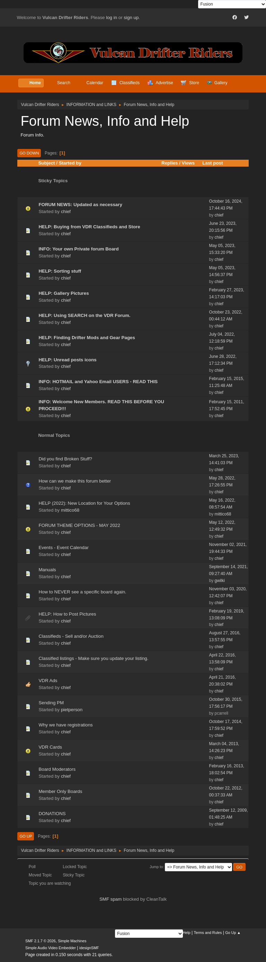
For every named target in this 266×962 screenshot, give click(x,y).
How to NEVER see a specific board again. (82, 591)
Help (186, 932)
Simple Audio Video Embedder (50, 948)
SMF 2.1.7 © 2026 (40, 941)
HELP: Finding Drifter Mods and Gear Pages (86, 337)
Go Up (25, 836)
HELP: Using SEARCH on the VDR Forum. (84, 315)
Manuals (47, 569)
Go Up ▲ (233, 932)
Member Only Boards (60, 791)
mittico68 (70, 510)
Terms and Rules (208, 932)
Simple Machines (72, 941)
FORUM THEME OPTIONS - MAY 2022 (79, 525)
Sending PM (51, 702)
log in (111, 17)
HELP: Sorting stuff (59, 271)
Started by (70, 163)
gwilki (220, 580)
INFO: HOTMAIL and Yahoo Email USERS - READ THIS (98, 381)
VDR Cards (50, 747)
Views (188, 163)
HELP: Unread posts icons (67, 359)
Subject (46, 163)
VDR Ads (47, 680)
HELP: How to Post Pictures (67, 614)
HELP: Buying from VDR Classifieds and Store (89, 226)
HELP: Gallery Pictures (63, 293)
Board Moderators (57, 769)
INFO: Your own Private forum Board (78, 248)
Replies (169, 163)
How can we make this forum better (74, 481)
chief (66, 211)
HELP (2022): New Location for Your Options (84, 503)
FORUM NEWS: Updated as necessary (80, 204)
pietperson (71, 709)
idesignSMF (89, 948)
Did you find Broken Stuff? (65, 458)
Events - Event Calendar (63, 547)
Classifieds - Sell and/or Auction (70, 636)
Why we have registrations (65, 724)
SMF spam (110, 899)
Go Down (29, 153)
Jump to (156, 867)
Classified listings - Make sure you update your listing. (93, 658)
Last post (215, 163)
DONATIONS (51, 813)
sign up (131, 17)
